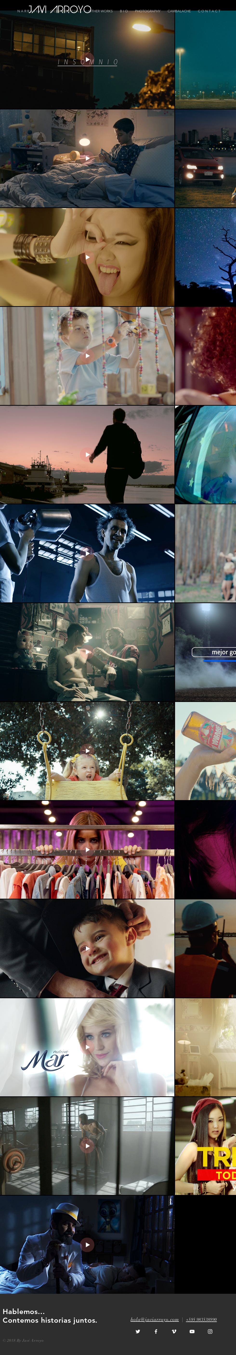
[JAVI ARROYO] (60, 10)
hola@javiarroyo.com (155, 1319)
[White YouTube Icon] (192, 1331)
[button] (209, 11)
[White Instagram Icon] (210, 1331)
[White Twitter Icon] (138, 1331)
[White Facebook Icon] (156, 1331)
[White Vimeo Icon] (174, 1331)
